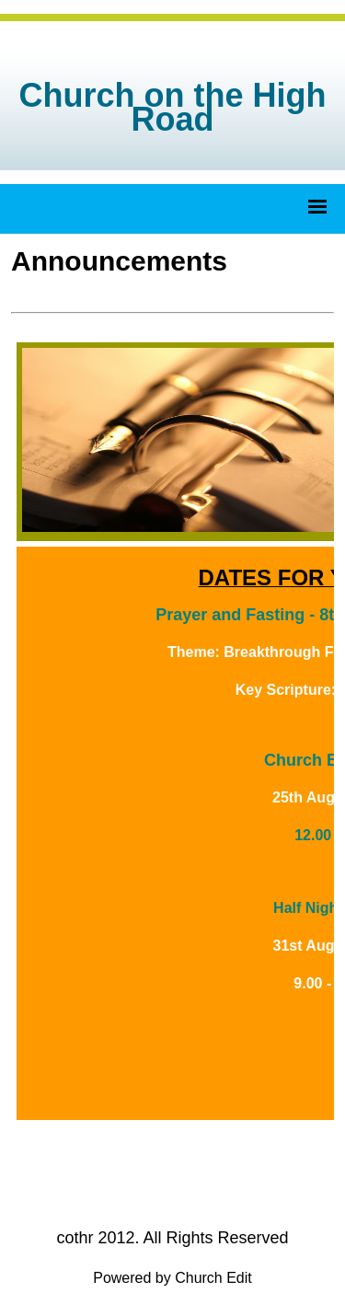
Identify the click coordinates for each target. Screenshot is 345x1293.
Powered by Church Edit (172, 1278)
